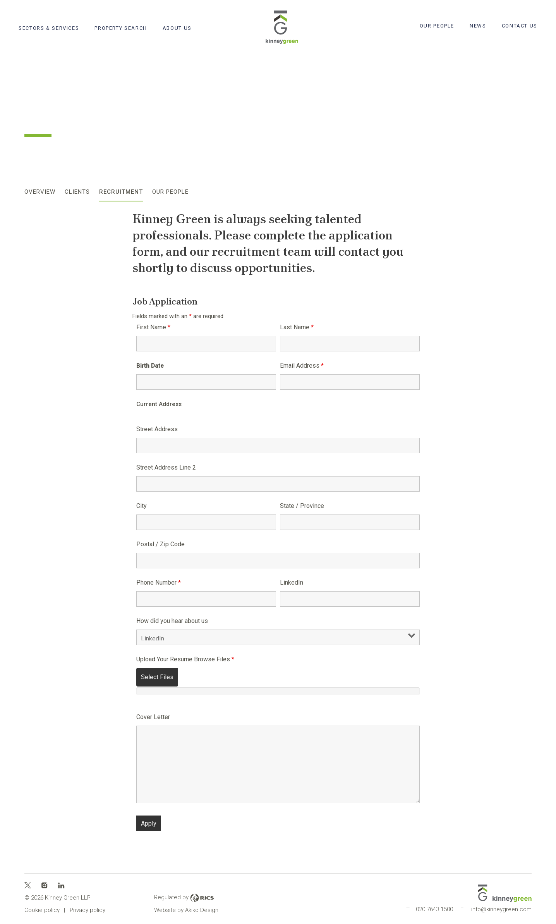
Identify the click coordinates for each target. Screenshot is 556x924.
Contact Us (519, 26)
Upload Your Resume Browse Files (185, 659)
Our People (437, 26)
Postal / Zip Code (160, 544)
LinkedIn (291, 582)
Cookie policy (42, 910)
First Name (153, 327)
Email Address (302, 365)
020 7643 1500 (429, 909)
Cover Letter (153, 717)
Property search (120, 28)
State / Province (302, 505)
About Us (177, 28)
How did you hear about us (172, 621)
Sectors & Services (49, 28)
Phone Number (158, 582)
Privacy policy (87, 910)
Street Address (157, 429)
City (141, 505)
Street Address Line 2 (166, 467)
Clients (77, 191)
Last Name (297, 327)
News (478, 26)
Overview (39, 191)
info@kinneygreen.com (496, 909)
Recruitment (121, 191)
